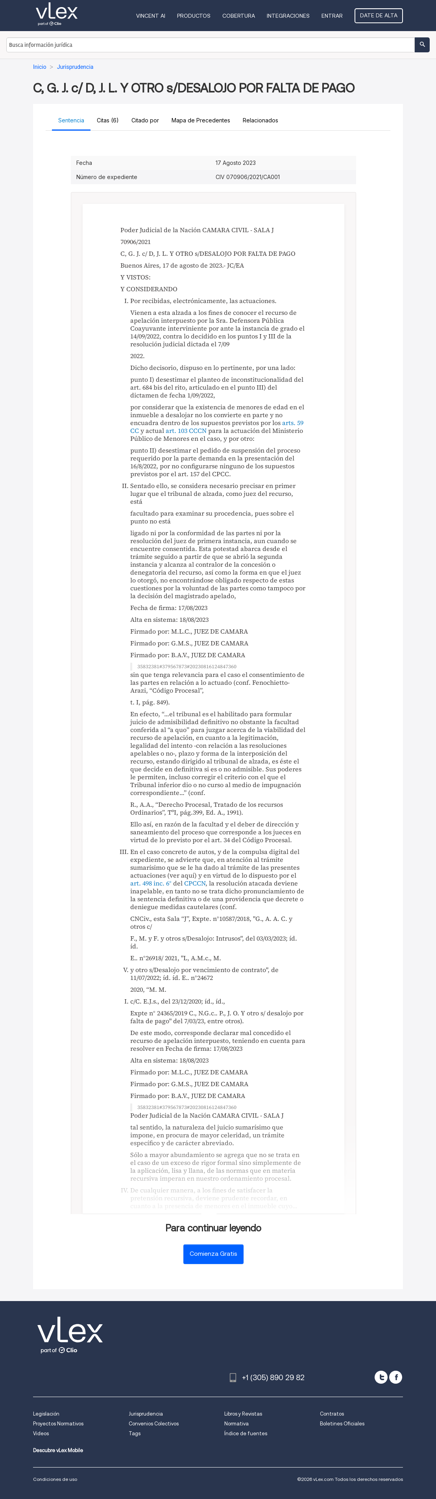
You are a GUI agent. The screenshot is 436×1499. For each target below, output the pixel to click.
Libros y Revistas (243, 1414)
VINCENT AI (150, 16)
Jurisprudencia (146, 1414)
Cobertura (238, 16)
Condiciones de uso (55, 1479)
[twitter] (381, 1377)
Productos (194, 16)
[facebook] (395, 1377)
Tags (134, 1433)
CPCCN (194, 883)
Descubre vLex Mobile (58, 1450)
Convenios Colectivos (154, 1424)
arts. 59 (292, 422)
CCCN (198, 430)
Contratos (332, 1414)
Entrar (332, 16)
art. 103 (176, 430)
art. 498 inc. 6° (151, 883)
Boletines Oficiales (342, 1424)
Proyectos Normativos (58, 1424)
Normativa (236, 1424)
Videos (41, 1433)
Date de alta (378, 15)
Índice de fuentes (245, 1433)
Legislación (46, 1414)
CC (134, 430)
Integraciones (288, 16)
